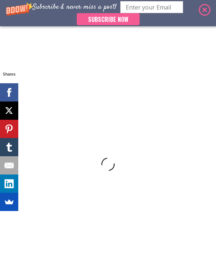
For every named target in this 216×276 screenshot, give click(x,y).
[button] (108, 13)
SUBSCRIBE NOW (108, 19)
